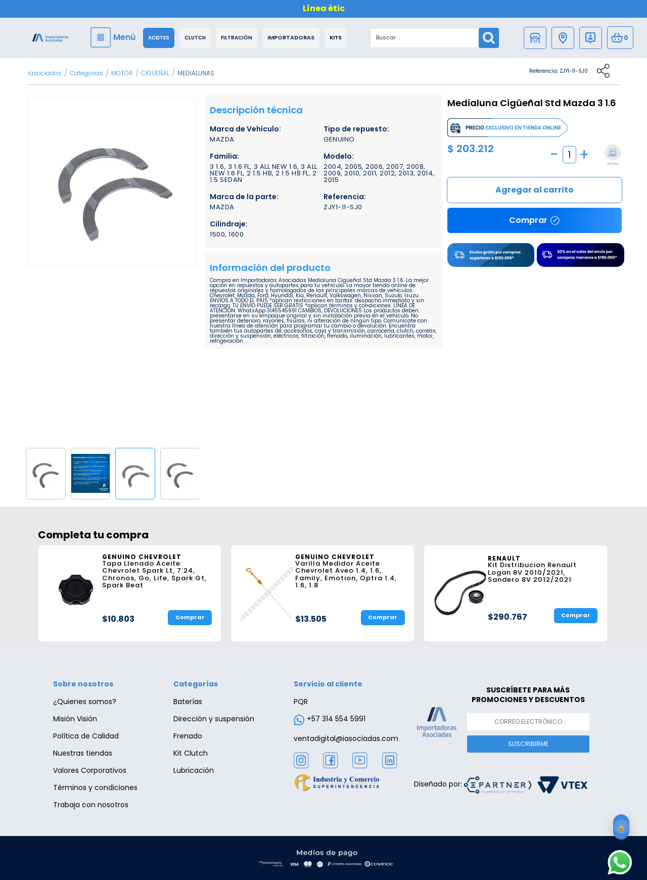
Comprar (534, 190)
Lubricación (193, 770)
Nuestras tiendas (82, 753)
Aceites (158, 37)
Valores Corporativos (89, 770)
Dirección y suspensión (213, 719)
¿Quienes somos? (84, 702)
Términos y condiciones (95, 787)
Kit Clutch (190, 753)
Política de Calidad (86, 736)
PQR (301, 702)
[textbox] (425, 37)
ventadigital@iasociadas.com (346, 738)
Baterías (187, 702)
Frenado (187, 736)
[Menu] (114, 37)
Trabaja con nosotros (90, 805)
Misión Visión (75, 719)
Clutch (195, 37)
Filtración (236, 37)
